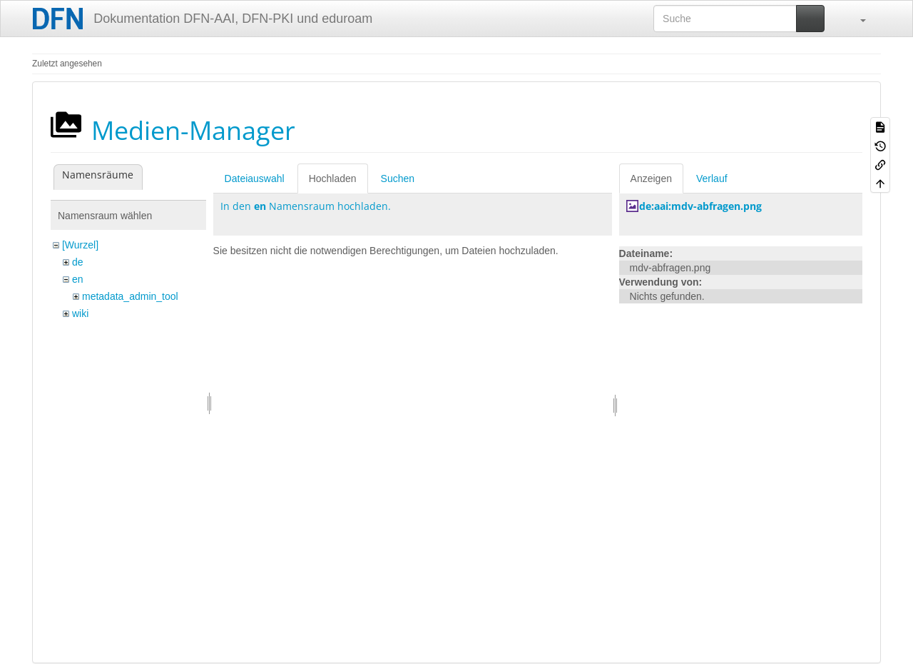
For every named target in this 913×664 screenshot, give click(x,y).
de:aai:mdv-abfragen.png (700, 206)
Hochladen (333, 178)
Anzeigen (651, 178)
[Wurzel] (80, 245)
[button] (856, 18)
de (77, 262)
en (77, 279)
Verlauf (712, 178)
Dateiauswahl (255, 178)
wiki (80, 313)
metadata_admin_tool (130, 296)
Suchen (397, 178)
